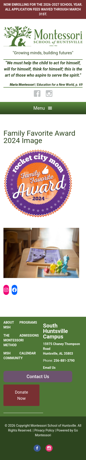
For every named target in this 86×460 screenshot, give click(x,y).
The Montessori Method (11, 340)
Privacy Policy (44, 430)
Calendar (27, 353)
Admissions (27, 335)
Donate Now (21, 395)
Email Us (49, 367)
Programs (27, 322)
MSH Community (11, 355)
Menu (39, 108)
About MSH (8, 325)
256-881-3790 (64, 360)
